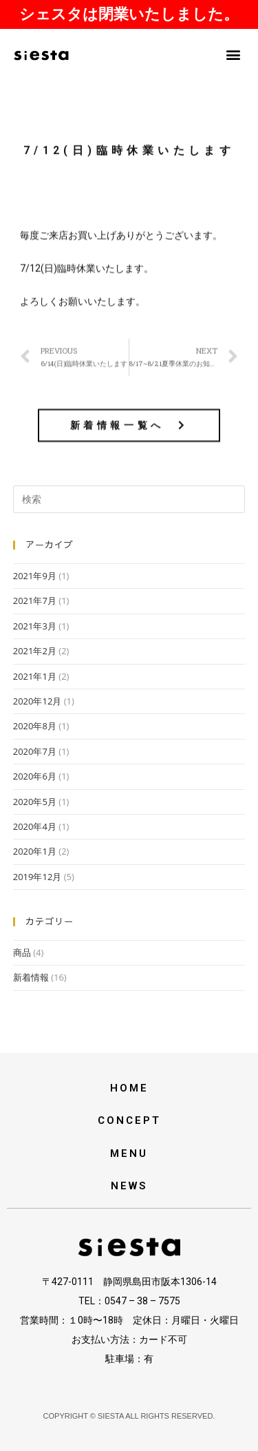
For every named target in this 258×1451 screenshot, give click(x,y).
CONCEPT (129, 1120)
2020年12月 (37, 701)
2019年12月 (37, 876)
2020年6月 (34, 776)
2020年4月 (34, 826)
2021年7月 (34, 600)
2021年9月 (34, 576)
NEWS (129, 1186)
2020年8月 (34, 726)
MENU (129, 1153)
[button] (233, 54)
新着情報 (31, 977)
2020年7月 (34, 751)
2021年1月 (34, 676)
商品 (22, 952)
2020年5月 (34, 801)
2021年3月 (34, 626)
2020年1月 (34, 851)
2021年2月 (34, 651)
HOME (129, 1088)
